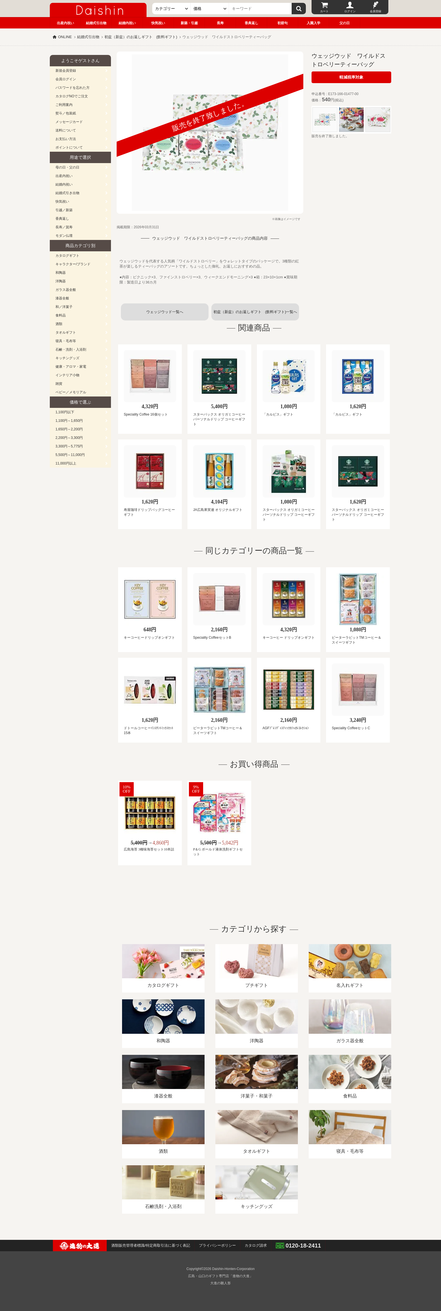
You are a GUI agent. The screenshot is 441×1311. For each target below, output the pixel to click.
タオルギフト (65, 332)
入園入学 (313, 23)
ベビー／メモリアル (70, 392)
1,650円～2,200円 (69, 429)
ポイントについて (69, 147)
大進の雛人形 (220, 1283)
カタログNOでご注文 (71, 96)
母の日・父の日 (67, 167)
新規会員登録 (65, 71)
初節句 (282, 23)
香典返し (251, 23)
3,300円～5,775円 (69, 446)
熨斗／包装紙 (65, 113)
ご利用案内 (64, 105)
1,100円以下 (64, 412)
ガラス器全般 (65, 290)
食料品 (60, 315)
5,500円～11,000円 (70, 455)
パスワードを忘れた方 (72, 88)
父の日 (344, 23)
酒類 (58, 324)
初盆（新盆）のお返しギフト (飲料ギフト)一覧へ (255, 312)
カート (324, 11)
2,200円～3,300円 (69, 438)
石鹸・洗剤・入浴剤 (70, 350)
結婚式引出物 (96, 23)
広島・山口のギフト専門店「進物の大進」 (220, 1276)
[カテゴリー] (171, 8)
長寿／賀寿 (64, 227)
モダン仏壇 (64, 236)
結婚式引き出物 (67, 193)
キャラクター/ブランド (72, 264)
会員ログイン (65, 79)
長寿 (220, 23)
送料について (65, 130)
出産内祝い (65, 23)
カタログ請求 (256, 1245)
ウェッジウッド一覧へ (164, 312)
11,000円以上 (65, 463)
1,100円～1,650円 (69, 421)
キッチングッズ (67, 358)
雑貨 (58, 384)
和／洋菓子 (64, 307)
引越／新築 (64, 210)
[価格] (210, 8)
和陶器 (60, 273)
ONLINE (65, 37)
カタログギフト (67, 256)
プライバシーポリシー (217, 1245)
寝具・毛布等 (65, 341)
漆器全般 (62, 298)
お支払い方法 (65, 139)
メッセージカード (69, 122)
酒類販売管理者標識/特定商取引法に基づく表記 (150, 1245)
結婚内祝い (127, 23)
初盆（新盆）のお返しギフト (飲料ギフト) (140, 37)
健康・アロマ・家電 (70, 367)
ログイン (350, 11)
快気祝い (158, 23)
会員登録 (375, 11)
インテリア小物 (67, 375)
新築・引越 (189, 23)
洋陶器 (60, 281)
